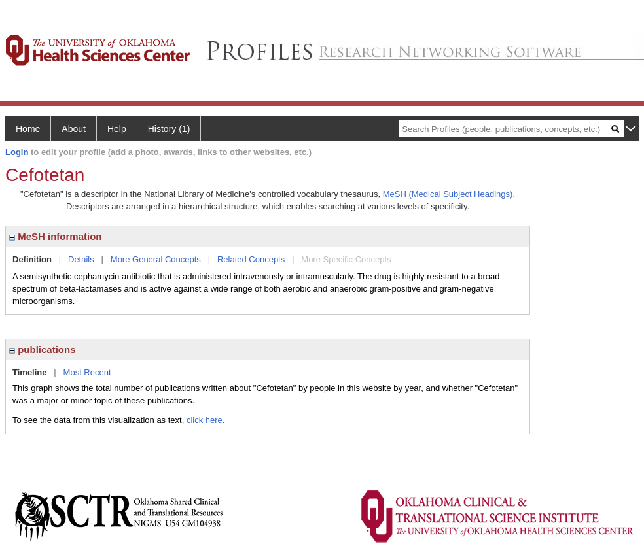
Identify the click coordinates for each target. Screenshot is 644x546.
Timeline (29, 372)
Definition (32, 259)
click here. (206, 420)
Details (81, 259)
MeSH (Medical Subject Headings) (448, 194)
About (74, 129)
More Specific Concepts (346, 259)
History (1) (169, 129)
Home (28, 129)
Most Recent (87, 372)
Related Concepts (251, 259)
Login (16, 152)
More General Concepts (156, 259)
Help (116, 129)
